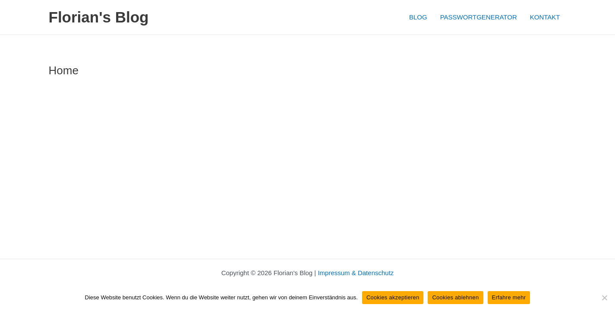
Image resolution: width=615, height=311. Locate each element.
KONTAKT (545, 17)
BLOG (418, 17)
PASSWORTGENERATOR (478, 17)
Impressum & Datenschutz (356, 272)
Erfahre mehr (509, 297)
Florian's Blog (99, 17)
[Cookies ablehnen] (604, 297)
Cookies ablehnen (455, 297)
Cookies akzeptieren (392, 297)
